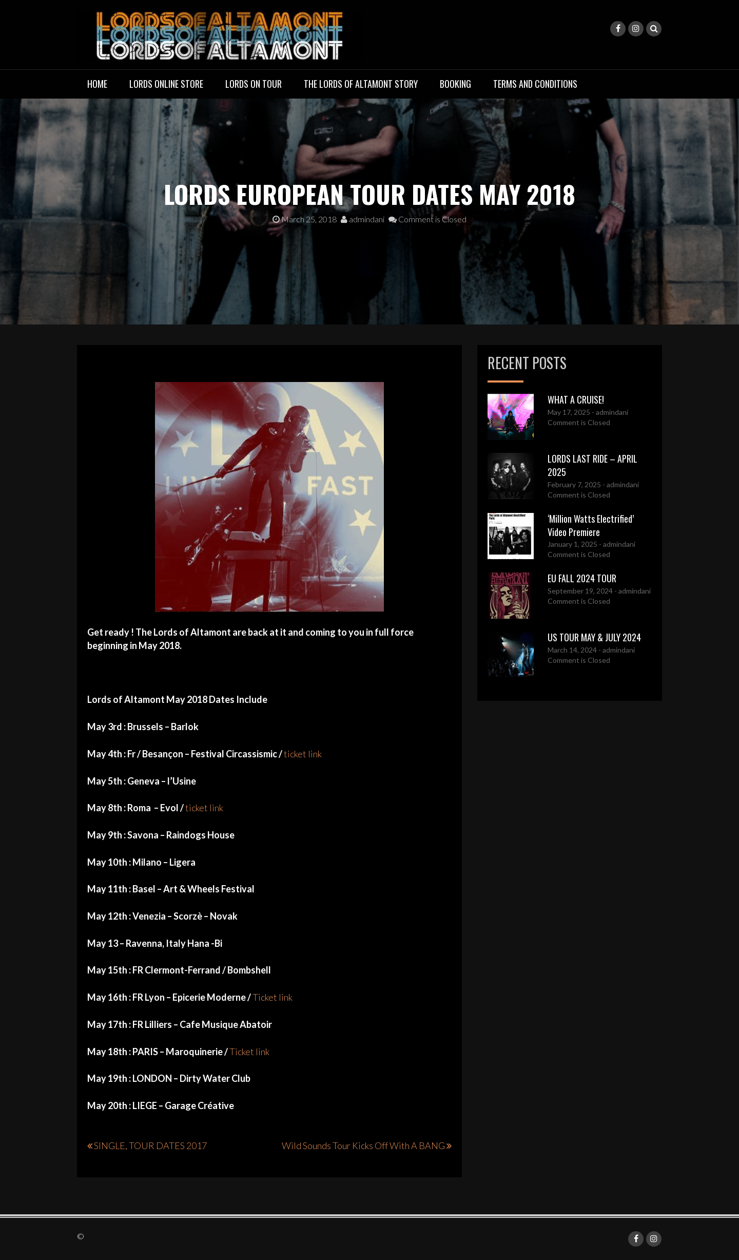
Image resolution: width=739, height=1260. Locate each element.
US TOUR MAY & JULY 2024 (594, 637)
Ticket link (273, 997)
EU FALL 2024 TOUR (582, 578)
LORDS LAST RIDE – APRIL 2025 (592, 465)
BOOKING (455, 83)
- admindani (609, 412)
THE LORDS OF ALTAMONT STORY (361, 83)
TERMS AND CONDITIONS (535, 83)
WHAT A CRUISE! (576, 399)
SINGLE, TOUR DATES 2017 (150, 1145)
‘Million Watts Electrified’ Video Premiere (591, 525)
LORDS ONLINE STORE (166, 83)
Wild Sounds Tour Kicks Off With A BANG (363, 1145)
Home (97, 83)
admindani (362, 219)
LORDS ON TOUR (253, 83)
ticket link (303, 753)
